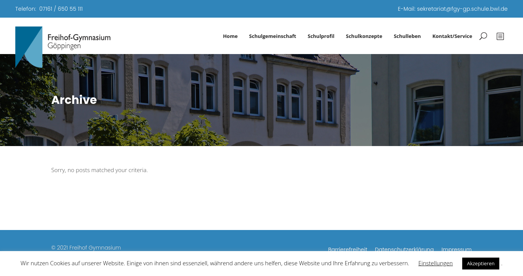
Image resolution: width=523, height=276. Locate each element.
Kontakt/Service (452, 36)
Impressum (457, 249)
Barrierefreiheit (347, 249)
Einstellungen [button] (435, 263)
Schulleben (407, 36)
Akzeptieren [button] (480, 263)
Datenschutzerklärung (404, 249)
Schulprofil (321, 36)
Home (230, 36)
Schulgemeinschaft (272, 36)
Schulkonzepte (364, 36)
